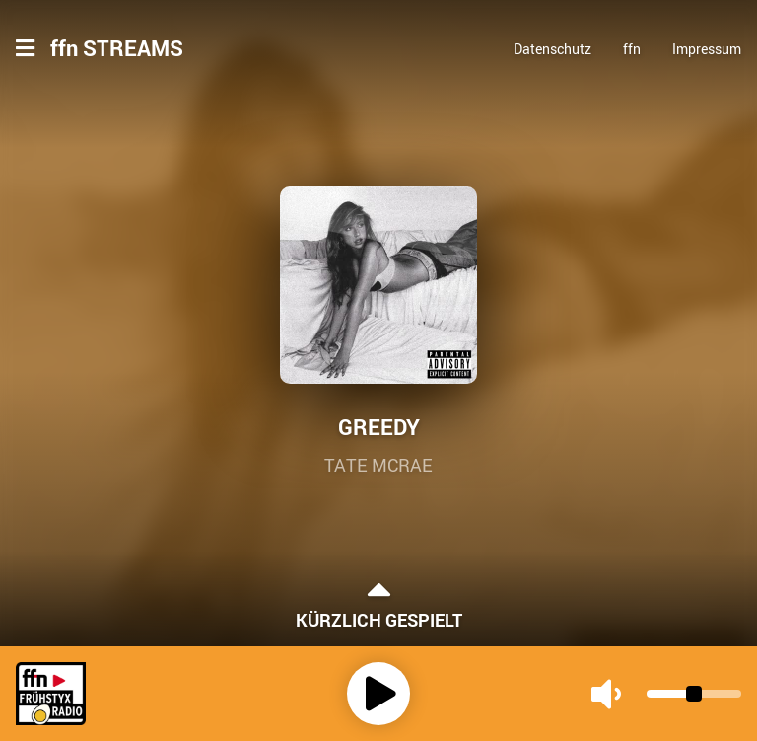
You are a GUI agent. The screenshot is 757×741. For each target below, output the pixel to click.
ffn (632, 48)
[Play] (378, 693)
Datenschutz (552, 48)
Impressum (706, 48)
